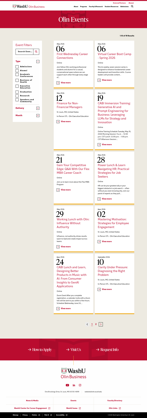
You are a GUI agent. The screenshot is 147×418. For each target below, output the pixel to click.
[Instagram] (80, 386)
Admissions (24, 67)
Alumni (21, 71)
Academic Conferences (24, 75)
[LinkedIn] (74, 386)
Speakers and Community (25, 101)
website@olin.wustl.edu (93, 392)
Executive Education (23, 87)
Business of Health (24, 81)
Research (23, 96)
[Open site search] (132, 6)
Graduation (24, 92)
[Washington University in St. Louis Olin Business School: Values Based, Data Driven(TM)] (73, 378)
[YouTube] (67, 386)
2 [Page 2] (96, 324)
